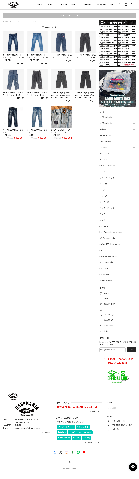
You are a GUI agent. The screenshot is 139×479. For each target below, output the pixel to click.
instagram (101, 5)
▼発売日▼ (104, 129)
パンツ (102, 172)
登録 (131, 350)
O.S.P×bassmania (107, 238)
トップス (103, 160)
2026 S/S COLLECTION (69, 16)
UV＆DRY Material (107, 166)
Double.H (103, 250)
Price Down (104, 274)
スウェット (104, 153)
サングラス (104, 202)
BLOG (73, 5)
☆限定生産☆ (105, 141)
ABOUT (64, 5)
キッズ (102, 220)
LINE (112, 5)
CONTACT (88, 5)
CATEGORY (52, 5)
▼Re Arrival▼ (105, 135)
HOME (40, 5)
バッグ (102, 214)
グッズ (102, 190)
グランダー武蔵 (106, 262)
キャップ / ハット (107, 178)
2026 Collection (106, 117)
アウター (103, 147)
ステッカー (104, 184)
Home (5, 21)
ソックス (103, 196)
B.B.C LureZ (104, 268)
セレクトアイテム (107, 208)
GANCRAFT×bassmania (109, 244)
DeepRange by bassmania (110, 232)
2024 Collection (106, 280)
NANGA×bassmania (108, 256)
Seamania (104, 226)
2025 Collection (106, 123)
